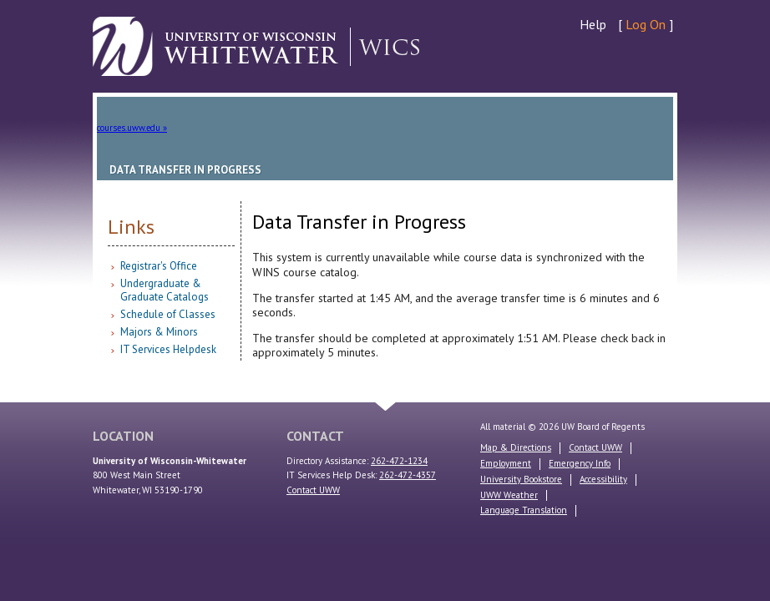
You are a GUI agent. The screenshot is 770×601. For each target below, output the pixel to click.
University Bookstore (521, 479)
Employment (505, 463)
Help (593, 24)
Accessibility (603, 479)
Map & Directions (515, 447)
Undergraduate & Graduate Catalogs (164, 290)
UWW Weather (509, 495)
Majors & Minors (159, 332)
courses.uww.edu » (132, 128)
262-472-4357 (407, 475)
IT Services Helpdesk (168, 349)
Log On (646, 24)
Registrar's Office (158, 266)
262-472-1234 (399, 461)
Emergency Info (579, 463)
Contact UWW (313, 490)
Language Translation (523, 510)
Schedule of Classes (167, 314)
